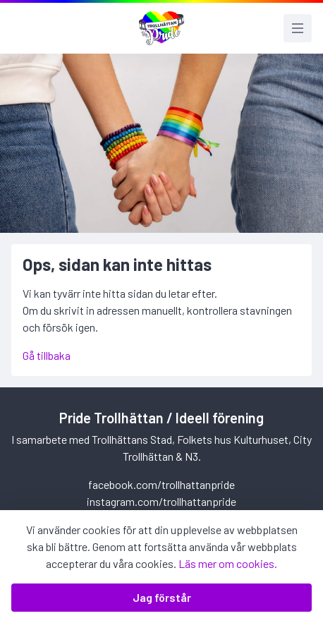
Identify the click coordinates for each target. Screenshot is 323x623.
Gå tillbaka (47, 355)
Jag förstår (162, 597)
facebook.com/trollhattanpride (161, 484)
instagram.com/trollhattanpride (161, 501)
